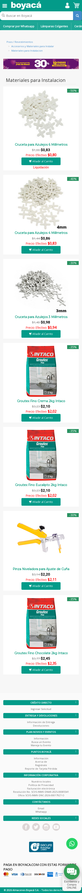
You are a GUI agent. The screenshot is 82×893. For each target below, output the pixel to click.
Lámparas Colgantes (54, 26)
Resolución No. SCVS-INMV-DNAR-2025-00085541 (41, 791)
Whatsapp (41, 811)
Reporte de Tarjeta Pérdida (41, 768)
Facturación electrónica (41, 788)
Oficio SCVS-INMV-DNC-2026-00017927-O (41, 795)
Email (41, 808)
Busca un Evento (41, 742)
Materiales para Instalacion (27, 50)
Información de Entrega (41, 722)
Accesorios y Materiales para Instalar (32, 46)
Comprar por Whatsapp (18, 26)
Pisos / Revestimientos (20, 41)
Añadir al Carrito (41, 161)
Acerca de (41, 761)
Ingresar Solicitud (41, 709)
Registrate (41, 765)
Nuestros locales (41, 781)
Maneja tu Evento (41, 745)
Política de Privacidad (41, 785)
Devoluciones (41, 725)
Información (41, 738)
